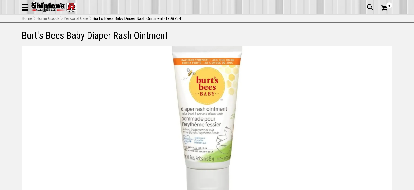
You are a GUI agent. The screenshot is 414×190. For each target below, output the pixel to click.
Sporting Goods (350, 35)
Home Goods (184, 35)
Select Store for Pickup (357, 171)
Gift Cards (339, 4)
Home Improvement (228, 35)
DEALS (382, 35)
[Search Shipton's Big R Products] (207, 19)
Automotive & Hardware (99, 35)
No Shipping (300, 143)
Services (385, 4)
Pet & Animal (312, 35)
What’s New (363, 4)
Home (27, 45)
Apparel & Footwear (45, 35)
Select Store (355, 143)
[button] (264, 19)
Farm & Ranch (147, 35)
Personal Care (76, 45)
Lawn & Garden (274, 35)
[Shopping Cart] (383, 19)
